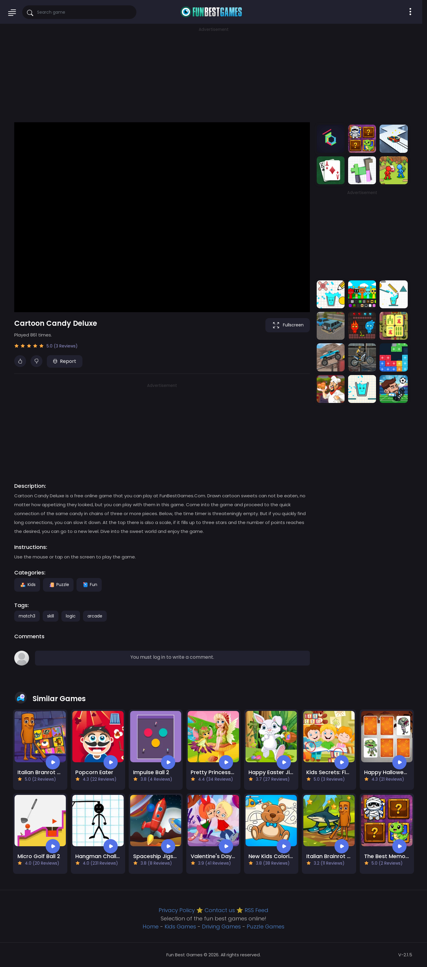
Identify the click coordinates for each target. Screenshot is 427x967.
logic (71, 616)
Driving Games (221, 926)
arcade (94, 616)
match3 (27, 616)
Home (151, 926)
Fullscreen (288, 325)
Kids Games (180, 926)
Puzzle (58, 584)
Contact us (220, 910)
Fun (89, 584)
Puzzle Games (265, 926)
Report (64, 361)
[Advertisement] (213, 74)
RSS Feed (256, 910)
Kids (27, 584)
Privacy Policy (177, 910)
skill (50, 616)
